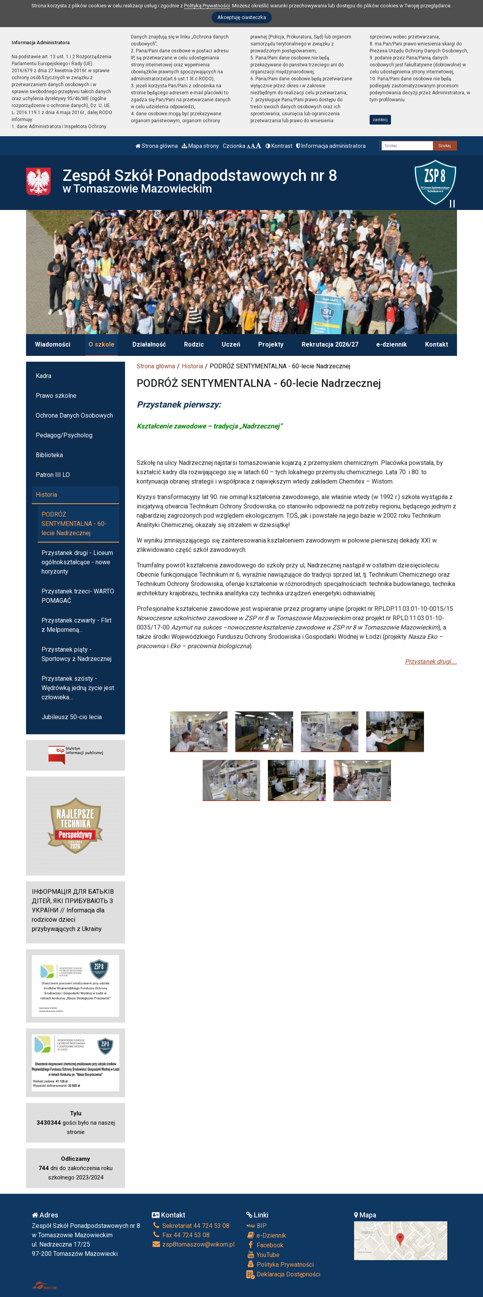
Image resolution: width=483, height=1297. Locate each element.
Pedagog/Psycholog (64, 435)
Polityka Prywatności (280, 1264)
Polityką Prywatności (207, 6)
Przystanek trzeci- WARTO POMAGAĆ (78, 596)
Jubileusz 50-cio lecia (72, 717)
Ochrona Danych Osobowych (74, 415)
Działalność (149, 344)
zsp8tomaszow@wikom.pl (193, 1244)
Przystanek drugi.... (431, 661)
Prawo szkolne (56, 395)
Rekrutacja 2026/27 (330, 344)
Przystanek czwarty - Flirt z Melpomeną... (76, 625)
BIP (256, 1225)
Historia (192, 366)
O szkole (102, 344)
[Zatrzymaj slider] (452, 204)
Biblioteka (49, 455)
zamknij (380, 120)
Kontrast (279, 146)
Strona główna (157, 146)
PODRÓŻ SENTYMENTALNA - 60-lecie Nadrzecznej (74, 524)
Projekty (270, 344)
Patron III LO (53, 475)
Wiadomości (52, 344)
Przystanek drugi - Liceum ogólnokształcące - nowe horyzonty (77, 562)
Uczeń (231, 344)
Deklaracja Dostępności (283, 1274)
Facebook (264, 1245)
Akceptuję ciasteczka (241, 17)
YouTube (263, 1255)
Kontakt (436, 344)
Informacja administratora (331, 146)
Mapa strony (200, 146)
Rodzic (194, 344)
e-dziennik (391, 344)
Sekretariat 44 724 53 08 (190, 1225)
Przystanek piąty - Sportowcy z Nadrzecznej (76, 654)
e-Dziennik (266, 1235)
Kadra (43, 376)
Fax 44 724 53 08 (181, 1235)
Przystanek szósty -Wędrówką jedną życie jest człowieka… (78, 688)
